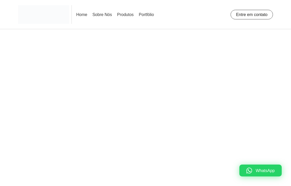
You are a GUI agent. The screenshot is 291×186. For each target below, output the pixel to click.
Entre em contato (252, 14)
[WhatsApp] (260, 170)
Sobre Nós (102, 14)
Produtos (125, 14)
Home (81, 14)
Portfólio (146, 14)
